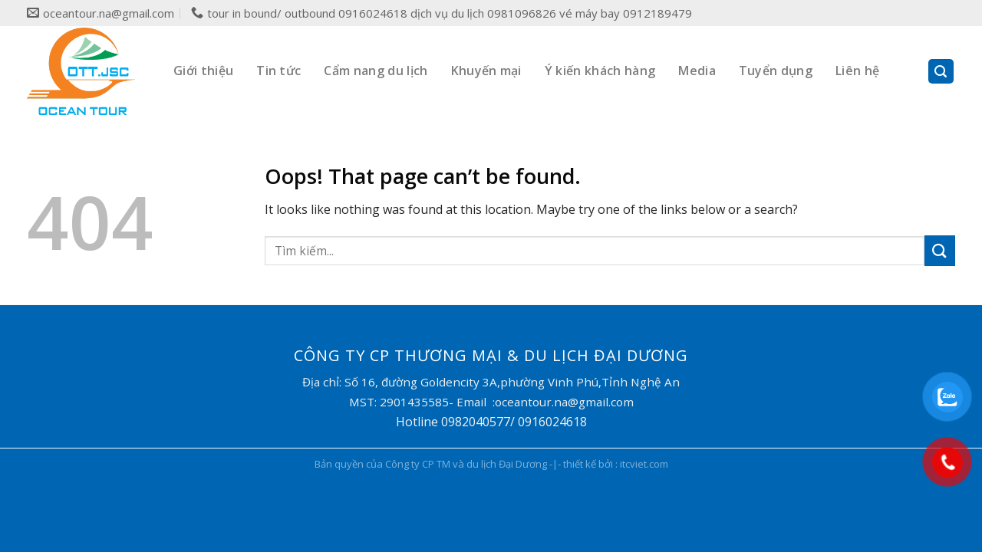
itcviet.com (644, 464)
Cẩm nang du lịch (375, 70)
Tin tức (278, 70)
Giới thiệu (203, 70)
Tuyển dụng (775, 70)
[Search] (941, 71)
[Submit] (939, 250)
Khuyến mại (486, 70)
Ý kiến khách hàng (600, 70)
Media (697, 70)
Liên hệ (857, 70)
